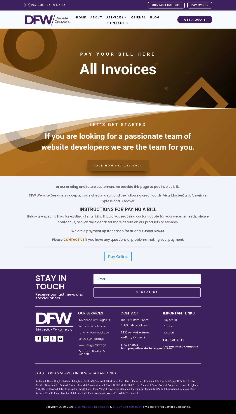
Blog (155, 17)
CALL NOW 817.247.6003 (118, 165)
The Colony (52, 393)
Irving (53, 389)
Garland (145, 385)
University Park (85, 393)
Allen (67, 381)
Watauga (100, 393)
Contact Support (166, 5)
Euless (63, 385)
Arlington (77, 381)
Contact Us (74, 239)
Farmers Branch (77, 385)
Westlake (112, 393)
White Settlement (128, 393)
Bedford (88, 381)
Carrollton (124, 381)
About (96, 17)
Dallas (183, 381)
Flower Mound (96, 385)
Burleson (112, 381)
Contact (116, 23)
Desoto (39, 385)
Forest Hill (111, 385)
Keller (61, 389)
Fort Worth (124, 385)
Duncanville (51, 385)
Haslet (184, 385)
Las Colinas (85, 389)
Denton (192, 381)
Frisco (136, 385)
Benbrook (100, 381)
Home (81, 17)
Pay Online (118, 256)
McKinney (137, 389)
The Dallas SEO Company (180, 346)
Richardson (171, 389)
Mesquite (150, 389)
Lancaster (71, 389)
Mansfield (125, 389)
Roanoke (184, 389)
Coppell (173, 381)
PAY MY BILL (199, 5)
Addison (40, 381)
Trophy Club (68, 393)
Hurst (45, 389)
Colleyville (161, 381)
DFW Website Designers (91, 407)
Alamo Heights (54, 381)
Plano (160, 389)
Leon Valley (99, 389)
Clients (138, 17)
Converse (149, 381)
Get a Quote (195, 20)
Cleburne (137, 381)
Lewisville (112, 389)
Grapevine (173, 385)
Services (115, 17)
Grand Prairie (158, 385)
